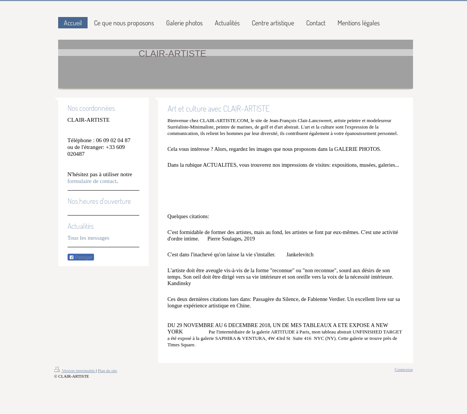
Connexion (404, 369)
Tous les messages (88, 237)
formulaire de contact (92, 181)
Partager (80, 257)
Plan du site (107, 370)
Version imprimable (75, 370)
